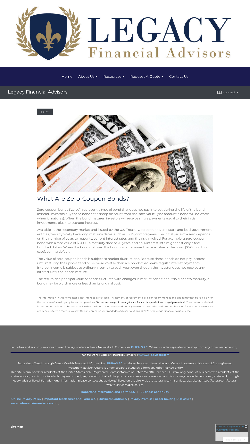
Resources (112, 76)
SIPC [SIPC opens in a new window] (144, 347)
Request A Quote (145, 76)
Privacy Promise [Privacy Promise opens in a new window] (141, 399)
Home (67, 76)
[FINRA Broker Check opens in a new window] (231, 432)
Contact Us (178, 76)
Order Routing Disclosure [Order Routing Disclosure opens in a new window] (173, 399)
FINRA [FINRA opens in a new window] (135, 347)
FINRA (110, 363)
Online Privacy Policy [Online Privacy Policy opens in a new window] (26, 399)
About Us (86, 76)
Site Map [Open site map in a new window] (17, 426)
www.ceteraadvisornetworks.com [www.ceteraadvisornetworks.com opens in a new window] (34, 403)
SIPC (119, 363)
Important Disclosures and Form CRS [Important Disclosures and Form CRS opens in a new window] (70, 399)
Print (45, 112)
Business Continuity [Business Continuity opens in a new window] (154, 392)
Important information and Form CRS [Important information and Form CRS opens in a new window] (108, 392)
